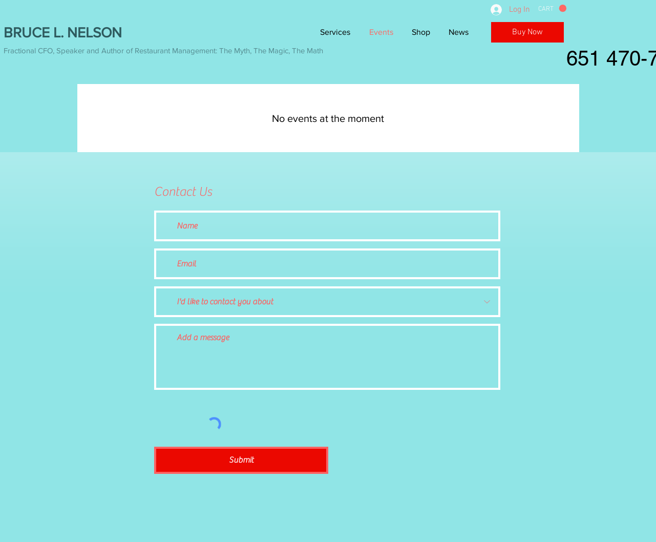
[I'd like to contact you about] (327, 301)
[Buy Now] (527, 32)
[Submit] (241, 460)
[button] (552, 8)
